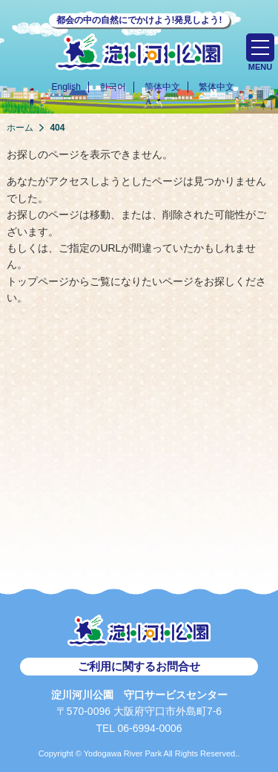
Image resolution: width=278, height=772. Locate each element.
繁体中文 (216, 87)
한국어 (112, 87)
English (65, 87)
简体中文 (162, 87)
